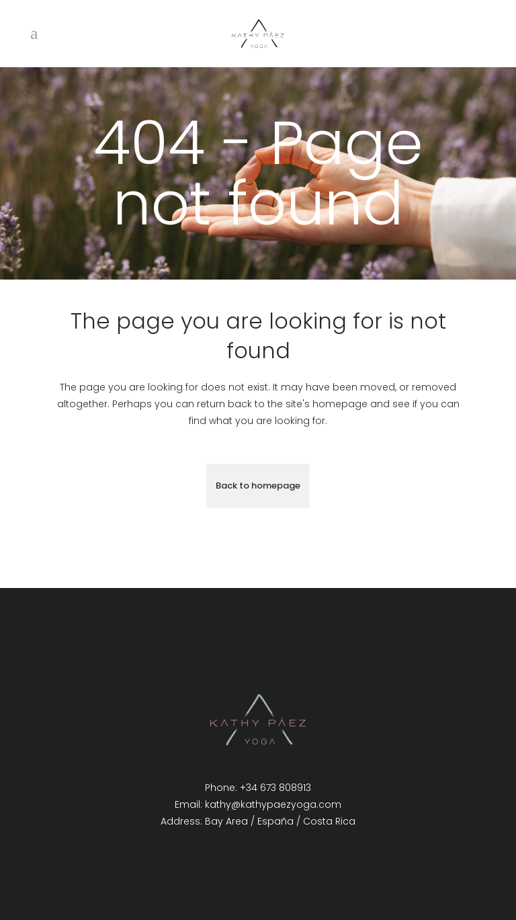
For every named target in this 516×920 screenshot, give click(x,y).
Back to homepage (258, 485)
